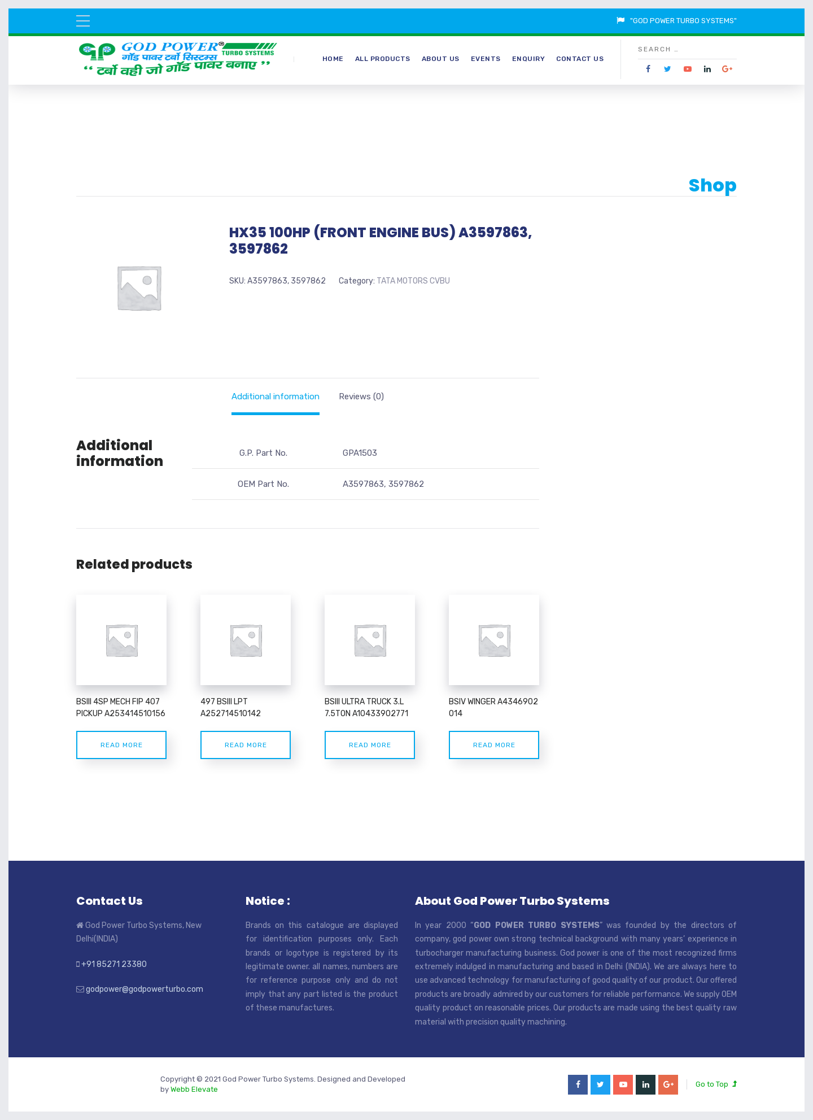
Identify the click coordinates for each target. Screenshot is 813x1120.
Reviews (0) (361, 396)
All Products (382, 59)
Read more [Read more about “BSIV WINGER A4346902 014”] (494, 745)
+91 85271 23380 (114, 964)
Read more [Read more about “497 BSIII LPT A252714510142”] (246, 745)
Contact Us (580, 59)
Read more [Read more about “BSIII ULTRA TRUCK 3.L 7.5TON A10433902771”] (370, 745)
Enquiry (528, 59)
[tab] (275, 396)
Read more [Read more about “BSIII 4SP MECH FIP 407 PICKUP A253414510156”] (121, 745)
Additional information (275, 396)
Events (486, 59)
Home (333, 59)
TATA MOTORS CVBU (413, 281)
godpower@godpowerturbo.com (144, 989)
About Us (441, 59)
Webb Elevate (194, 1089)
